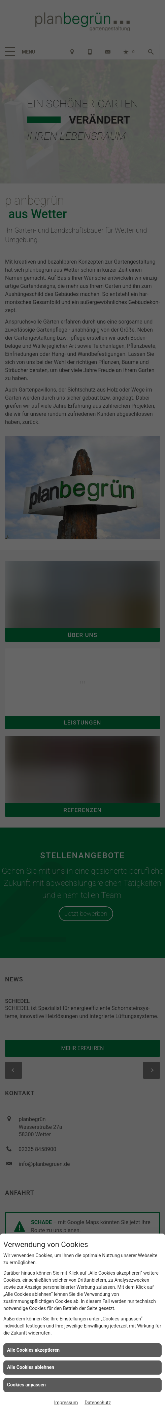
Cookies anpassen (26, 1384)
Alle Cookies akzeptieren (33, 1350)
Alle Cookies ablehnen (30, 1367)
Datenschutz (98, 1402)
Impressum (66, 1402)
